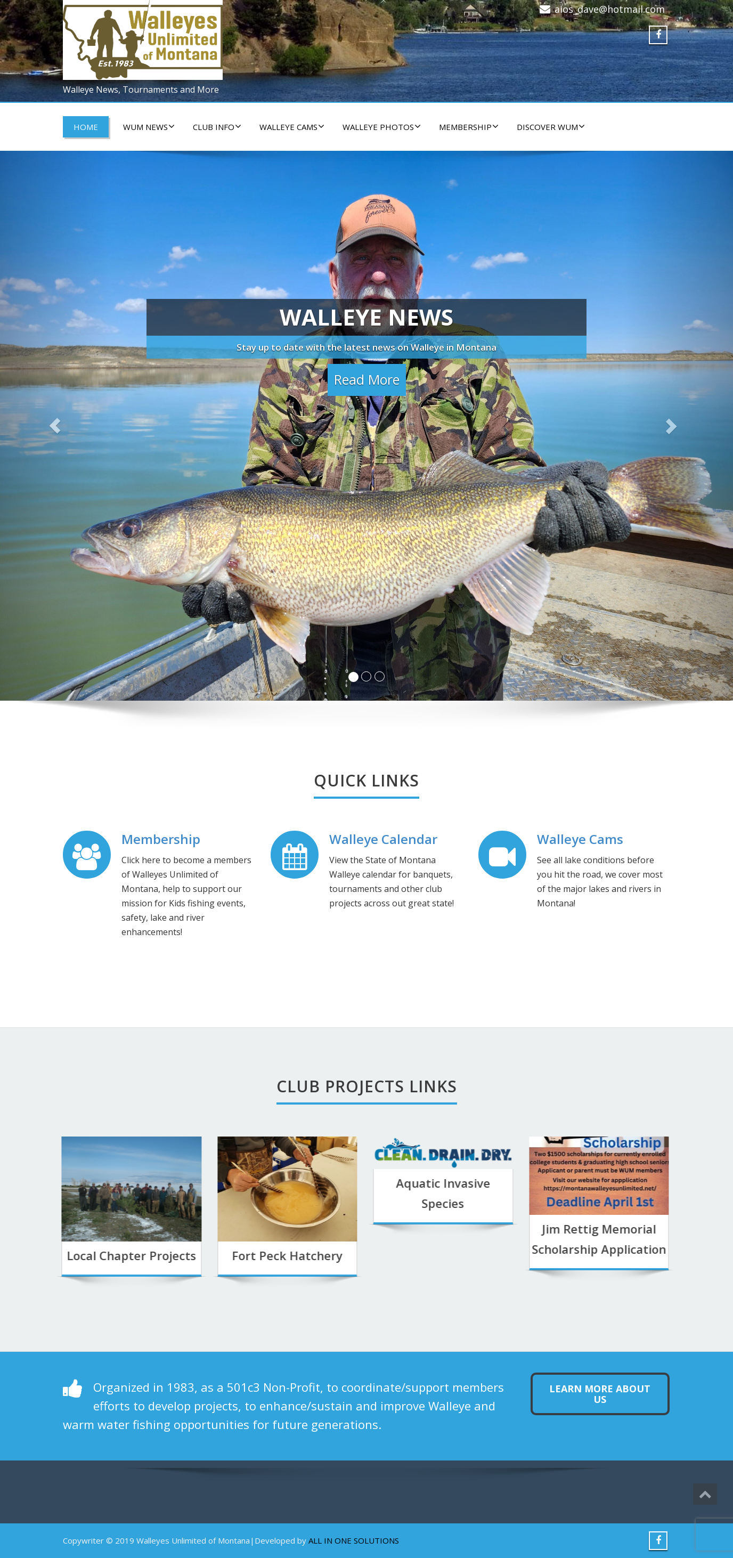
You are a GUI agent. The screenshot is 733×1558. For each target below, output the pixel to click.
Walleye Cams (580, 839)
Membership (469, 126)
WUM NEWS (149, 126)
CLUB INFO (217, 126)
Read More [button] (367, 379)
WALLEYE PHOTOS (382, 126)
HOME (86, 126)
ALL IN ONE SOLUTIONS (353, 1540)
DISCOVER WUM (551, 126)
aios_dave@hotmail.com (610, 9)
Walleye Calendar (383, 839)
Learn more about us (599, 1394)
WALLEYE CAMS (291, 126)
